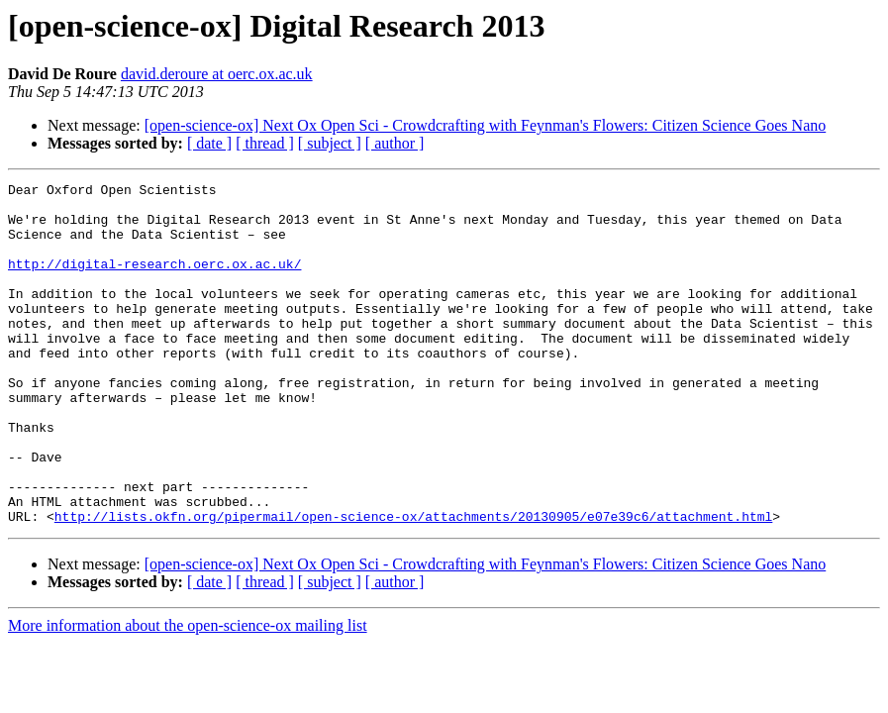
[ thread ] (265, 143)
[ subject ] (329, 143)
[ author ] (395, 143)
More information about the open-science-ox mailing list (187, 693)
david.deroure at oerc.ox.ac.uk (217, 73)
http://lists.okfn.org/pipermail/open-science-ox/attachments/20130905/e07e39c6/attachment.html (413, 584)
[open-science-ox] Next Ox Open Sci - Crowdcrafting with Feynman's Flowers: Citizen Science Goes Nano (485, 125)
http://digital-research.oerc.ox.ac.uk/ (154, 281)
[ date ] (209, 143)
